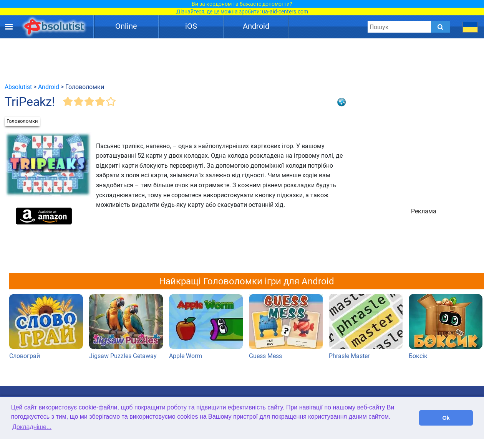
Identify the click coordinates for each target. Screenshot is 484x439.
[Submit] (440, 27)
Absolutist (18, 87)
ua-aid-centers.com (285, 11)
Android (256, 26)
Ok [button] (446, 418)
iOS (191, 26)
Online (126, 26)
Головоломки (22, 121)
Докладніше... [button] (31, 427)
